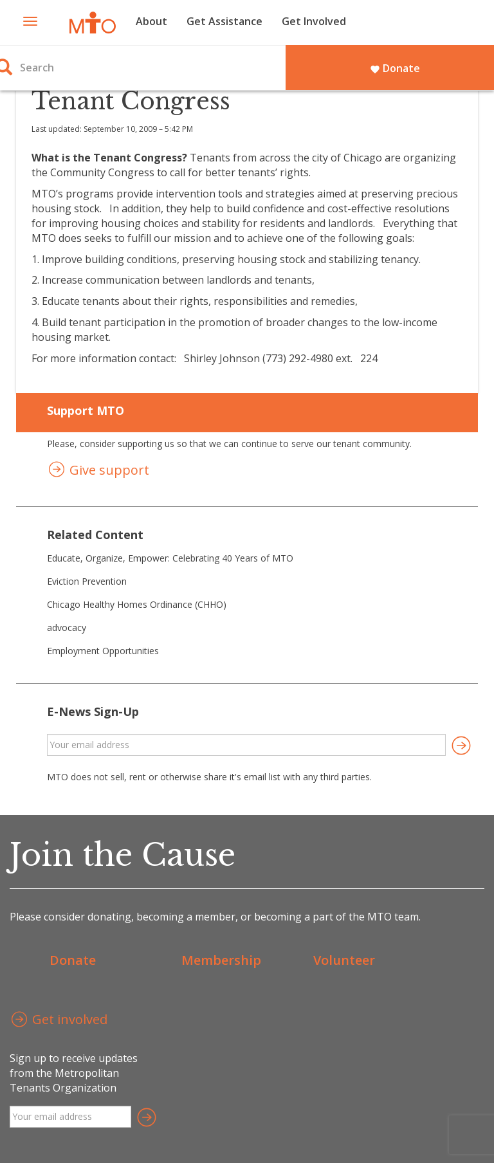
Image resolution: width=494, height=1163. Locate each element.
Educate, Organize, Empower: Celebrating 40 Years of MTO (170, 558)
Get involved (58, 1020)
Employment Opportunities (103, 651)
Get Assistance (224, 21)
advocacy (66, 627)
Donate (395, 68)
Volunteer (344, 960)
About (151, 21)
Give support (98, 471)
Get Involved (314, 21)
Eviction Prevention (87, 581)
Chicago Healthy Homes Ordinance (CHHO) (136, 604)
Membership (221, 960)
